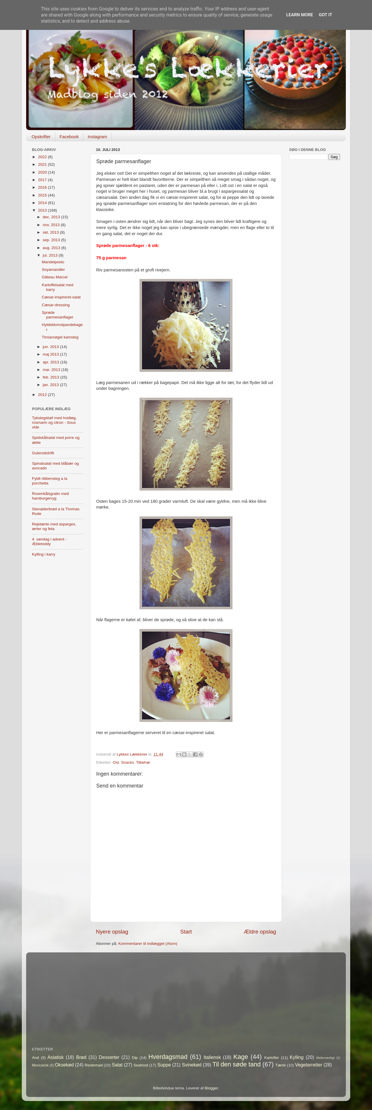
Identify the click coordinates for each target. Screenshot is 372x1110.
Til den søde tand (236, 1064)
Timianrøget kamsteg (60, 337)
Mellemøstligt (325, 1057)
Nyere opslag (112, 932)
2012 (43, 394)
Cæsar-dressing (56, 305)
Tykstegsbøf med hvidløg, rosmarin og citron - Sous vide (54, 422)
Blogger (211, 1088)
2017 (43, 180)
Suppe (164, 1064)
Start (186, 932)
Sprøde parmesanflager (58, 314)
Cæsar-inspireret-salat (61, 297)
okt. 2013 (51, 232)
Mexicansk (40, 1065)
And (35, 1057)
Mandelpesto (53, 262)
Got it (325, 14)
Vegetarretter (308, 1064)
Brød (81, 1057)
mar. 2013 (52, 369)
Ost (116, 762)
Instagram (97, 136)
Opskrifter (41, 136)
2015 (43, 195)
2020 (43, 172)
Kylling (297, 1057)
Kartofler (271, 1057)
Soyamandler (53, 269)
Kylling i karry (43, 554)
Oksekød (64, 1064)
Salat (117, 1064)
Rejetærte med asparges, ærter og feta (54, 526)
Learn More (299, 14)
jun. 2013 (51, 347)
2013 (43, 210)
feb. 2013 (51, 377)
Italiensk (212, 1057)
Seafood (140, 1065)
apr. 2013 (51, 362)
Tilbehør (143, 762)
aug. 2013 (52, 248)
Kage (240, 1056)
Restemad (94, 1065)
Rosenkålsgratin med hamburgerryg (50, 495)
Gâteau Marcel (55, 277)
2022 (43, 157)
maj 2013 (51, 354)
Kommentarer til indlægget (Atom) (147, 943)
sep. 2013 (52, 240)
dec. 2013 (52, 217)
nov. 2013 (52, 225)
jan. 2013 (51, 385)
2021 (43, 164)
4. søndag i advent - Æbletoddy (49, 541)
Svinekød (191, 1064)
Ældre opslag (260, 932)
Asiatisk (55, 1057)
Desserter (109, 1057)
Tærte (281, 1065)
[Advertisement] (314, 256)
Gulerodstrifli (43, 453)
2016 (43, 187)
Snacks (127, 762)
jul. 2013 (51, 255)
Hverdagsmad (168, 1056)
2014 (43, 203)
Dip (134, 1057)
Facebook (69, 136)
